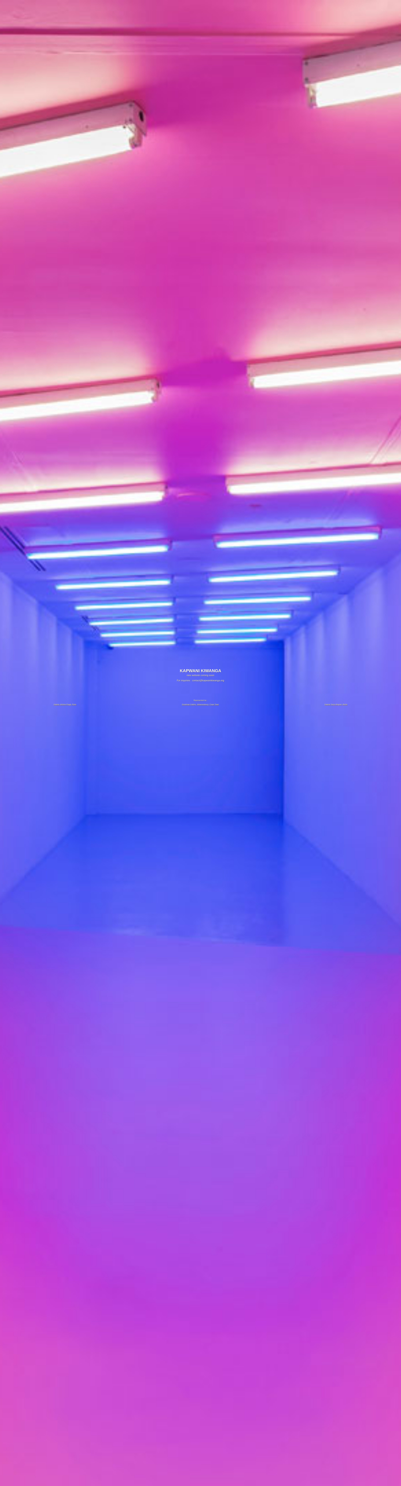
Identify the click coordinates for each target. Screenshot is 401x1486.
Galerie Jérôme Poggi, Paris (65, 704)
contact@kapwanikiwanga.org (208, 680)
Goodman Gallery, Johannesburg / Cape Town (200, 704)
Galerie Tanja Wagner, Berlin (336, 704)
